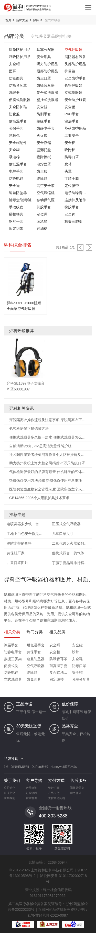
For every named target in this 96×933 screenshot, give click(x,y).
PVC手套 (72, 114)
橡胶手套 (72, 207)
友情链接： (37, 862)
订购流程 (31, 792)
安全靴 (70, 107)
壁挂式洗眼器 (47, 100)
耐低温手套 (18, 164)
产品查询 (31, 787)
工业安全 (72, 135)
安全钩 (70, 214)
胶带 (68, 164)
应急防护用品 (19, 50)
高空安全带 (46, 186)
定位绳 (42, 214)
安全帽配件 (18, 143)
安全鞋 (42, 107)
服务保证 (75, 792)
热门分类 (34, 632)
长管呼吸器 (73, 85)
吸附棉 (70, 150)
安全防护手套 (75, 78)
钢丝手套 (16, 221)
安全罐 (14, 150)
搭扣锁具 (16, 214)
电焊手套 (16, 171)
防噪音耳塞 (46, 85)
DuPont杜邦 (39, 767)
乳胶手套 (44, 207)
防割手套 (44, 114)
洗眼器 (14, 93)
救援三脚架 (73, 221)
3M (6, 767)
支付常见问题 (56, 798)
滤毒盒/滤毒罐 (20, 200)
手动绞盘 (16, 207)
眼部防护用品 (47, 71)
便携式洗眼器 (19, 100)
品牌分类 (14, 36)
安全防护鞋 (18, 107)
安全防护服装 (75, 100)
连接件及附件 (75, 200)
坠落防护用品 (75, 128)
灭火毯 (42, 135)
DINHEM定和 (20, 767)
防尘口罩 (44, 78)
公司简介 (9, 787)
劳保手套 (16, 128)
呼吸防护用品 (19, 57)
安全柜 (70, 143)
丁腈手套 (72, 178)
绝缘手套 (44, 121)
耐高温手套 (18, 121)
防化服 (14, 114)
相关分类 (12, 632)
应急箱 (42, 221)
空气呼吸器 (73, 50)
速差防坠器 (18, 193)
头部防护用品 (75, 64)
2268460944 (58, 862)
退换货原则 (77, 787)
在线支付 (53, 792)
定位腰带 (72, 186)
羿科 (36, 20)
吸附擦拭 (44, 157)
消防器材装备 (75, 57)
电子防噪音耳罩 (76, 193)
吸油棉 (14, 157)
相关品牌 (57, 632)
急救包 (14, 135)
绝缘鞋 (42, 178)
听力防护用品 (47, 64)
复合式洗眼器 (47, 93)
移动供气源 (46, 200)
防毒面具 (16, 78)
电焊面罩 (44, 164)
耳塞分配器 (46, 50)
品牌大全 (22, 20)
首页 (8, 20)
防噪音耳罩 (18, 85)
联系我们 (9, 798)
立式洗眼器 (73, 93)
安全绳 (14, 186)
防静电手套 (46, 128)
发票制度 (31, 798)
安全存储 (44, 143)
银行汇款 (53, 787)
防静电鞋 (16, 178)
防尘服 (42, 171)
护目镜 (70, 71)
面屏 (12, 71)
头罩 (68, 171)
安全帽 (14, 64)
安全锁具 (44, 57)
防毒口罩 (72, 157)
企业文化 (9, 792)
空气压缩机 (46, 193)
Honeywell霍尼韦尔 (63, 767)
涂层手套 (72, 121)
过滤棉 (42, 229)
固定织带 (16, 229)
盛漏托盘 (44, 150)
